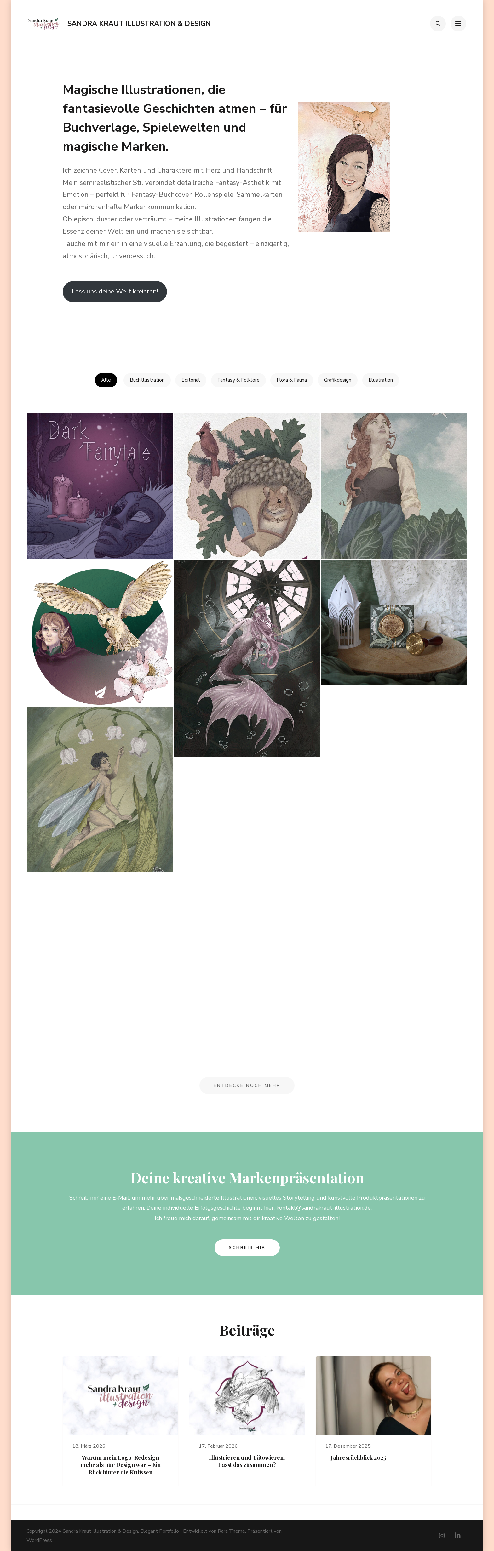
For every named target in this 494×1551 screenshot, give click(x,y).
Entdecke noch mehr (247, 1085)
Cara (294, 328)
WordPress (39, 1540)
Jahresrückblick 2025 (358, 1457)
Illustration (381, 380)
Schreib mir (247, 1247)
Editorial (190, 380)
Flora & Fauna (292, 380)
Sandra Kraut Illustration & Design (139, 23)
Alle (106, 380)
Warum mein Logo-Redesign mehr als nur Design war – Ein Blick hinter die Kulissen (120, 1464)
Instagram (225, 328)
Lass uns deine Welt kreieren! (115, 291)
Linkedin (150, 328)
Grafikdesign (338, 380)
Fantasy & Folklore (238, 380)
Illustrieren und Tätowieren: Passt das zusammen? (247, 1460)
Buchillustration (146, 380)
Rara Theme (231, 1530)
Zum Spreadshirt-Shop (90, 328)
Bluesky (371, 328)
